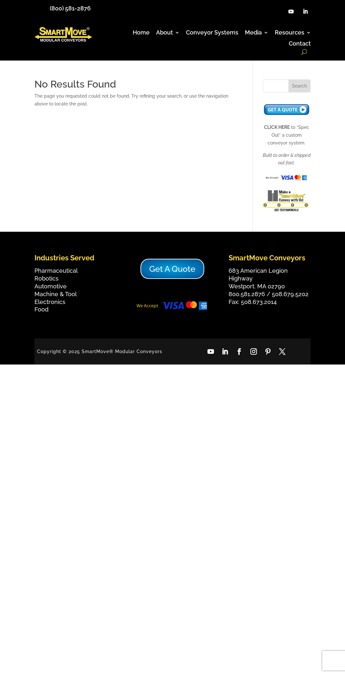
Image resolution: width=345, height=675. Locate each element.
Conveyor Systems (212, 33)
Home (141, 33)
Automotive (50, 286)
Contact (300, 44)
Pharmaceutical (56, 270)
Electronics (49, 301)
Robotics (46, 278)
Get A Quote (172, 269)
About (164, 33)
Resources (289, 33)
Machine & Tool (55, 294)
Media (253, 33)
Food (41, 309)
